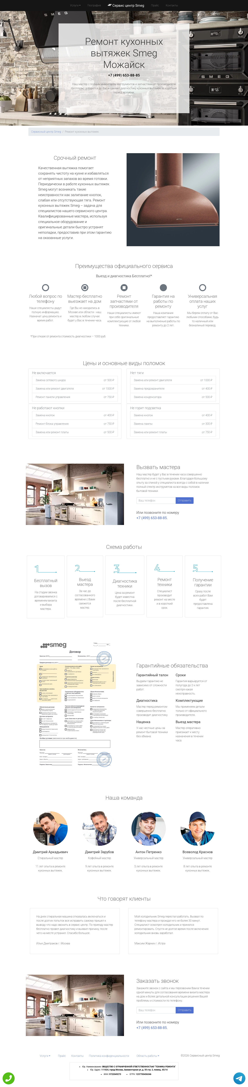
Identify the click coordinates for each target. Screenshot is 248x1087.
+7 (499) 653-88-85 (124, 75)
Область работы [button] (147, 1056)
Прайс (155, 5)
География (94, 5)
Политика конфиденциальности (109, 1056)
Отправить (184, 500)
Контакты (172, 5)
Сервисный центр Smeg (46, 131)
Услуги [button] (74, 5)
